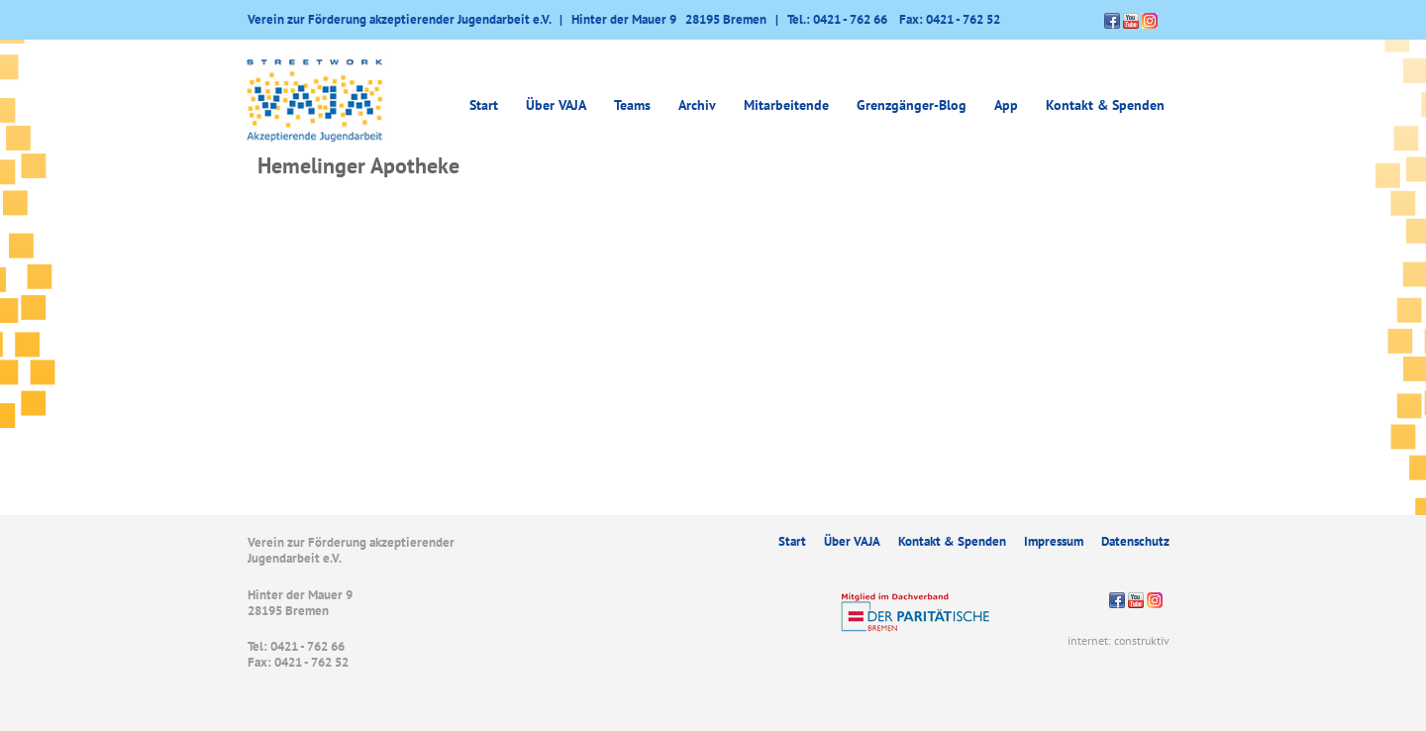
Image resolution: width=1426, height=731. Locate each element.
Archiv (697, 105)
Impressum (1053, 541)
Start (483, 105)
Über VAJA (556, 105)
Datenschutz (1135, 541)
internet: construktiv (1119, 640)
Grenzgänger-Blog (912, 105)
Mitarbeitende (786, 105)
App (1006, 105)
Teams (632, 105)
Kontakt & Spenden (1105, 105)
